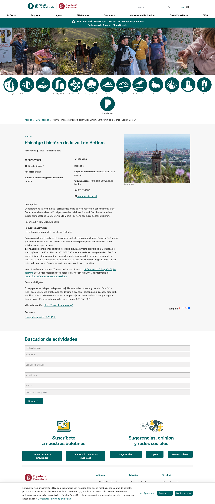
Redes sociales (180, 454)
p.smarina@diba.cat (87, 196)
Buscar (33, 401)
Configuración (147, 493)
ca (182, 6)
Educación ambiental (179, 15)
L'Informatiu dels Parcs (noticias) (85, 456)
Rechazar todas (183, 493)
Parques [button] (36, 15)
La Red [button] (11, 15)
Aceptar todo (165, 493)
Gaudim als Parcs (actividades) (42, 456)
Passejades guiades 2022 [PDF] (40, 316)
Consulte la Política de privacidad (54, 498)
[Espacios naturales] (36, 365)
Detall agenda (42, 120)
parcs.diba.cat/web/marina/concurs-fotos (46, 276)
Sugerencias (125, 454)
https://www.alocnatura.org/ (58, 304)
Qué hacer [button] (110, 15)
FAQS (205, 15)
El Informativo (83, 15)
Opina (155, 454)
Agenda (59, 15)
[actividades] (32, 375)
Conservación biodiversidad (142, 15)
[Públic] (30, 385)
